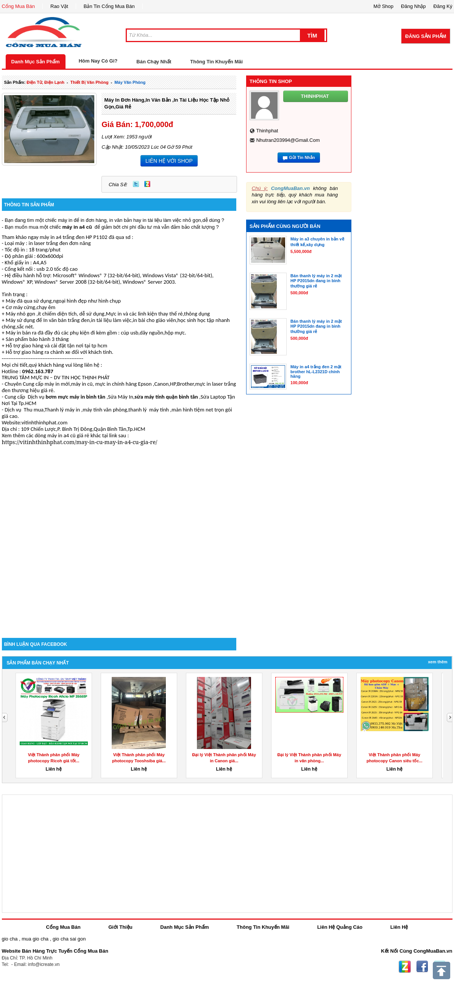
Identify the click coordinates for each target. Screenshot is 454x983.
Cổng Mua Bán (18, 6)
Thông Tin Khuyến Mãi (216, 61)
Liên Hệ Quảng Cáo (339, 927)
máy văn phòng (129, 82)
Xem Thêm (437, 662)
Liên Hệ (399, 927)
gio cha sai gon (69, 939)
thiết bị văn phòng (89, 82)
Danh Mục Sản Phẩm (35, 61)
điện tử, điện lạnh (45, 82)
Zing (147, 184)
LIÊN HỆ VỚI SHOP (169, 161)
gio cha (10, 939)
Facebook (422, 967)
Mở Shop (383, 6)
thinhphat (267, 130)
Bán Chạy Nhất (153, 61)
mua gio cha (35, 939)
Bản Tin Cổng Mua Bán (109, 6)
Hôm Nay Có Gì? (98, 61)
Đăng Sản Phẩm (425, 36)
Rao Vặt (59, 6)
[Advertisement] (88, 539)
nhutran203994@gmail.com (288, 140)
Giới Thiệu (120, 927)
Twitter (136, 184)
